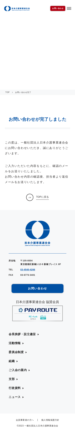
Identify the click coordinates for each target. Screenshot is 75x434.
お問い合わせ (57, 8)
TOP (7, 92)
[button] (24, 334)
